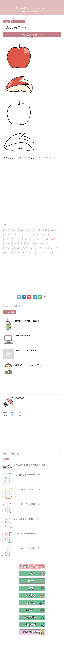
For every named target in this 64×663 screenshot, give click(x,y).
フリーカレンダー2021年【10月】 (28, 504)
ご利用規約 (38, 646)
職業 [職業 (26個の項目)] (12, 252)
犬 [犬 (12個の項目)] (31, 248)
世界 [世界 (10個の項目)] (46, 239)
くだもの (7, 306)
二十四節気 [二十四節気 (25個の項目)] (8, 243)
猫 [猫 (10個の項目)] (35, 248)
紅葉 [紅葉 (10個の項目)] (6, 252)
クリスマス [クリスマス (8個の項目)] (8, 239)
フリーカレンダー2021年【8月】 (27, 534)
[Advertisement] (20, 178)
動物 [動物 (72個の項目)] (34, 243)
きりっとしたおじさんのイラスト (29, 365)
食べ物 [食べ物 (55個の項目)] (37, 252)
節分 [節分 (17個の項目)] (57, 248)
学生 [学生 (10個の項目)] (57, 243)
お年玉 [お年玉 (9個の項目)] (38, 230)
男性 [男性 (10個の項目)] (46, 248)
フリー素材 (14, 306)
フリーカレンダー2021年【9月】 (27, 519)
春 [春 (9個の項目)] (12, 248)
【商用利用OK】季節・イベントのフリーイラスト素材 (32, 657)
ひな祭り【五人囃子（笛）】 (27, 321)
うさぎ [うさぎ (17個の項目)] (7, 230)
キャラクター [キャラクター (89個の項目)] (45, 234)
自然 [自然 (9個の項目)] (18, 252)
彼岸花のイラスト (15, 412)
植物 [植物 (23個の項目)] (18, 248)
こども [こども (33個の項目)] (53, 230)
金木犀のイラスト (15, 415)
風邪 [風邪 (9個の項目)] (30, 252)
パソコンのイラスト (23, 336)
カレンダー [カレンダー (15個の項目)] (34, 234)
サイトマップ (47, 646)
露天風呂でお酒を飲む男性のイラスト (30, 465)
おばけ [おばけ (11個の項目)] (22, 230)
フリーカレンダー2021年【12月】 (28, 475)
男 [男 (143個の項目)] (40, 248)
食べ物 (21, 306)
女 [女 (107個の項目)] (52, 243)
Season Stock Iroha (32, 11)
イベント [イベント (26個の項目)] (16, 234)
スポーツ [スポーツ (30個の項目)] (17, 239)
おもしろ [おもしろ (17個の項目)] (29, 230)
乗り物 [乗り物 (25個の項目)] (53, 239)
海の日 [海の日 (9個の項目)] (25, 248)
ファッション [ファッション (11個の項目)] (28, 239)
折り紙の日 (20, 398)
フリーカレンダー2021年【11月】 (28, 489)
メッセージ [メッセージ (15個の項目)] (38, 239)
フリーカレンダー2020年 (25, 350)
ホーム (8, 646)
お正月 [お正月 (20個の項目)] (45, 230)
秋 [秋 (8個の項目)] (51, 248)
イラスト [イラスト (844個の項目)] (25, 234)
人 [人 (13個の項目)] (15, 243)
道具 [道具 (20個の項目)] (24, 252)
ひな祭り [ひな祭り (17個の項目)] (7, 234)
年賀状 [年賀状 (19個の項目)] (7, 248)
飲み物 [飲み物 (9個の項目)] (45, 252)
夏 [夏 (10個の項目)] (47, 243)
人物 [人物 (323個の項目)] (21, 243)
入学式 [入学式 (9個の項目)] (28, 243)
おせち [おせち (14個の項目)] (14, 230)
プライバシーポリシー (26, 646)
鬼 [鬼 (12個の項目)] (50, 252)
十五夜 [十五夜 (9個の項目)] (41, 243)
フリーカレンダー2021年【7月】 (27, 548)
